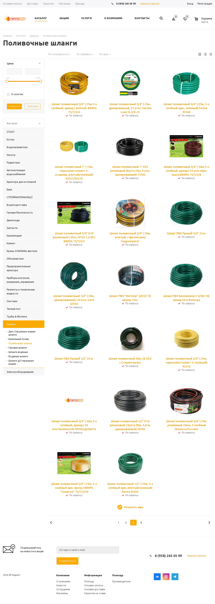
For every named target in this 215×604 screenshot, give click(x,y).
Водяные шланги (18, 356)
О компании (63, 581)
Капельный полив (18, 339)
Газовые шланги (17, 347)
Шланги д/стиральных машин (21, 362)
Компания (63, 575)
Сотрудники (63, 589)
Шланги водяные (18, 352)
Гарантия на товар (95, 593)
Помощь (117, 575)
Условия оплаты (93, 585)
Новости (61, 585)
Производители (121, 581)
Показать (14, 106)
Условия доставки (94, 589)
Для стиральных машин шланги (21, 333)
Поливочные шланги (20, 343)
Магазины (62, 593)
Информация (93, 575)
